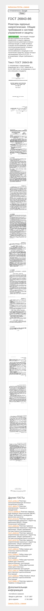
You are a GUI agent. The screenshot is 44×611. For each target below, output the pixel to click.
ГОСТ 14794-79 (13, 501)
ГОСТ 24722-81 (13, 519)
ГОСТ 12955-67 (13, 549)
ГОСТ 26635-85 (13, 533)
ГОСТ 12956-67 (13, 554)
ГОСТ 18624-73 (13, 506)
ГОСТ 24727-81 (13, 540)
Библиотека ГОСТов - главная (18, 7)
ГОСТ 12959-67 (13, 560)
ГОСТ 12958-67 (13, 576)
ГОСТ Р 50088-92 (14, 511)
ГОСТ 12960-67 (13, 565)
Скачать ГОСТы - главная (17, 603)
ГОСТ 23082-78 (13, 581)
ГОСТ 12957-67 (13, 570)
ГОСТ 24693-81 (13, 526)
